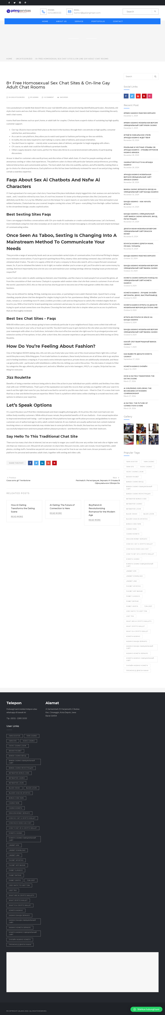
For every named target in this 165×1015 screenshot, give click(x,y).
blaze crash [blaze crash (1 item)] (131, 514)
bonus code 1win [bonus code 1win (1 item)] (133, 524)
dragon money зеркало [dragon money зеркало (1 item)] (136, 539)
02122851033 (54, 13)
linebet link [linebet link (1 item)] (131, 581)
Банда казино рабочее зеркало (140, 256)
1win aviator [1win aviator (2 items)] (132, 462)
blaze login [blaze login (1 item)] (148, 514)
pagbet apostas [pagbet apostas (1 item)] (133, 586)
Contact (118, 21)
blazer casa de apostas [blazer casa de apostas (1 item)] (136, 519)
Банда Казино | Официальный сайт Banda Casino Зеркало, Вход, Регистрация (141, 216)
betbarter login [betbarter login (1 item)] (133, 509)
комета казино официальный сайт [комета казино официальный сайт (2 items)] (140, 659)
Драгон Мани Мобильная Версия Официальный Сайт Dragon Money (140, 231)
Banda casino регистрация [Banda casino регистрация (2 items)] (138, 494)
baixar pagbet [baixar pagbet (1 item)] (132, 477)
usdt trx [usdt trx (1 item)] (130, 616)
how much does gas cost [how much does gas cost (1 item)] (137, 549)
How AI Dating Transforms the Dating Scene (23, 508)
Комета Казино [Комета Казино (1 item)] (133, 636)
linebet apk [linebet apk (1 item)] (131, 571)
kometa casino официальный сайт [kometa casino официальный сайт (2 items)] (139, 565)
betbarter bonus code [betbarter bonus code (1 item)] (136, 499)
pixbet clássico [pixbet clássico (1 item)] (133, 596)
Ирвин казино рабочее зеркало (140, 113)
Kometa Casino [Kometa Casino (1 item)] (132, 559)
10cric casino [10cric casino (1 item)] (146, 467)
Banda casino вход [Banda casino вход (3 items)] (134, 482)
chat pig (27, 200)
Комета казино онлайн (135, 366)
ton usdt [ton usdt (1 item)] (148, 606)
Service (79, 21)
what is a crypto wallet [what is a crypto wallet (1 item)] (137, 631)
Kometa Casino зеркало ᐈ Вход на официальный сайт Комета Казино (141, 280)
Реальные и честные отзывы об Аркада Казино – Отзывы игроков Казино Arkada (141, 149)
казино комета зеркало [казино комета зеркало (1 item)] (137, 653)
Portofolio (98, 21)
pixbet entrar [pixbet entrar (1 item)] (132, 601)
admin (35, 97)
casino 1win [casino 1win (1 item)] (131, 529)
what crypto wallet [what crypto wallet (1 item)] (135, 626)
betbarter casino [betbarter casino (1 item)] (134, 504)
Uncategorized (24, 59)
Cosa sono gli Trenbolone (18, 480)
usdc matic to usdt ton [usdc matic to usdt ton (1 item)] (136, 611)
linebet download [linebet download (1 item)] (134, 576)
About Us (61, 21)
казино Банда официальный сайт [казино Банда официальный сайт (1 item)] (139, 647)
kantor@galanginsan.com (87, 13)
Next (116, 477)
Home (45, 21)
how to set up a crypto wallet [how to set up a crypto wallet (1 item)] (140, 554)
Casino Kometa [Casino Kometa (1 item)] (132, 534)
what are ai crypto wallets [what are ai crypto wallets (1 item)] (138, 621)
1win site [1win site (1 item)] (130, 467)
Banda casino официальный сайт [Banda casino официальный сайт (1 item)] (139, 488)
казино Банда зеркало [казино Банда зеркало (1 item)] (136, 641)
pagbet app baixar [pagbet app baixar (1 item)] (134, 591)
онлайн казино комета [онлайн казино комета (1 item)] (137, 665)
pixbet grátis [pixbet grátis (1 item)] (132, 606)
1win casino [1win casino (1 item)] (149, 462)
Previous (11, 477)
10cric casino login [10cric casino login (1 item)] (134, 472)
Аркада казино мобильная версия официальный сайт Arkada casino (137, 177)
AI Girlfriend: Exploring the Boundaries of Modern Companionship (137, 390)
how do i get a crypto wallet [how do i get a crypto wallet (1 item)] (139, 544)
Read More (17, 517)
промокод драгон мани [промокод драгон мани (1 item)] (137, 670)
